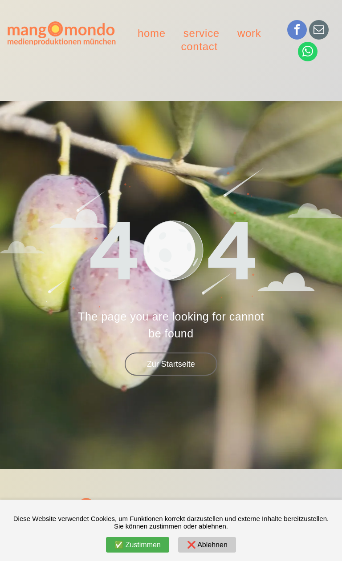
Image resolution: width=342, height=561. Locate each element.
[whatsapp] (308, 53)
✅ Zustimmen (137, 545)
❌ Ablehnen (207, 545)
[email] (319, 31)
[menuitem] (152, 33)
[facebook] (297, 31)
